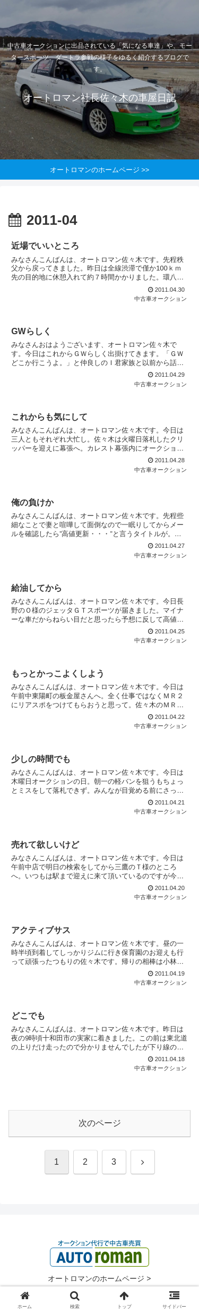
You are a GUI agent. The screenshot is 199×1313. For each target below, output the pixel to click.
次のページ (100, 1123)
